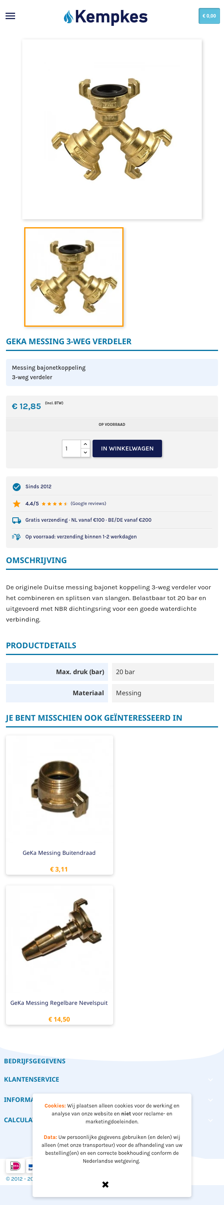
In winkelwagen (127, 448)
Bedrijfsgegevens (35, 1061)
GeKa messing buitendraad (59, 852)
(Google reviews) (88, 503)
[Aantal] (71, 448)
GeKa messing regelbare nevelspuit (59, 1002)
